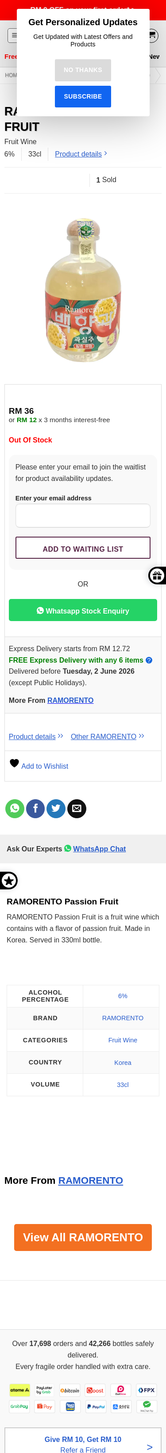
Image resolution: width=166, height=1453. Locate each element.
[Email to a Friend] (76, 808)
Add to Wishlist (38, 766)
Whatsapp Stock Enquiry (83, 610)
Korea (122, 1062)
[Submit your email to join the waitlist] (83, 548)
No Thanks (83, 69)
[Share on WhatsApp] (14, 808)
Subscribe (83, 96)
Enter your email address (83, 511)
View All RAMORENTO (83, 1237)
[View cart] (151, 36)
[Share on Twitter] (56, 808)
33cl (122, 1084)
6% (122, 995)
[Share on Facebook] (35, 808)
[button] (15, 35)
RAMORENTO (70, 700)
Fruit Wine (123, 1040)
